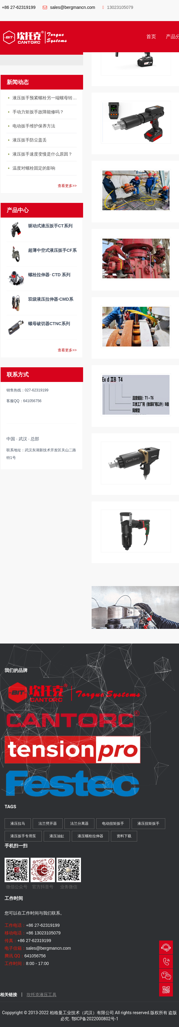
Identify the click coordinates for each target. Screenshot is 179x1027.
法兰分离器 (79, 823)
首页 (151, 36)
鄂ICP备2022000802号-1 (95, 1018)
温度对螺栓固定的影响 (34, 168)
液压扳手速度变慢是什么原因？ (42, 154)
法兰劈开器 (47, 823)
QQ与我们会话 (166, 947)
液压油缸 (56, 836)
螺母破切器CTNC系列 (49, 323)
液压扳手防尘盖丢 (30, 140)
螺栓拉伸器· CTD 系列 (49, 274)
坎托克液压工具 (42, 994)
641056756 (35, 955)
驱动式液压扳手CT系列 (50, 225)
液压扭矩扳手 (148, 823)
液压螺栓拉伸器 (90, 836)
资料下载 (124, 836)
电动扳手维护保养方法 (34, 126)
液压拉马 (17, 823)
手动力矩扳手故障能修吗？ (38, 112)
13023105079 (117, 7)
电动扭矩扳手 (113, 823)
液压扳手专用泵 (23, 836)
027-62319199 (166, 961)
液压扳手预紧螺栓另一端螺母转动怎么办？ (46, 98)
